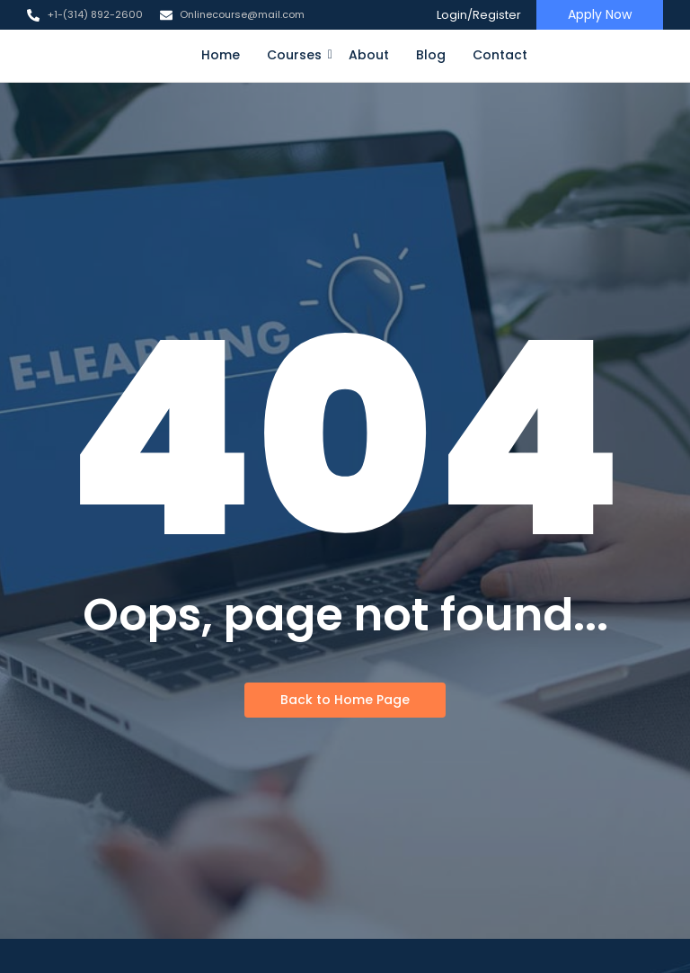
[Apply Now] (599, 15)
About (369, 55)
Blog (431, 55)
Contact (500, 55)
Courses (297, 55)
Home (220, 55)
